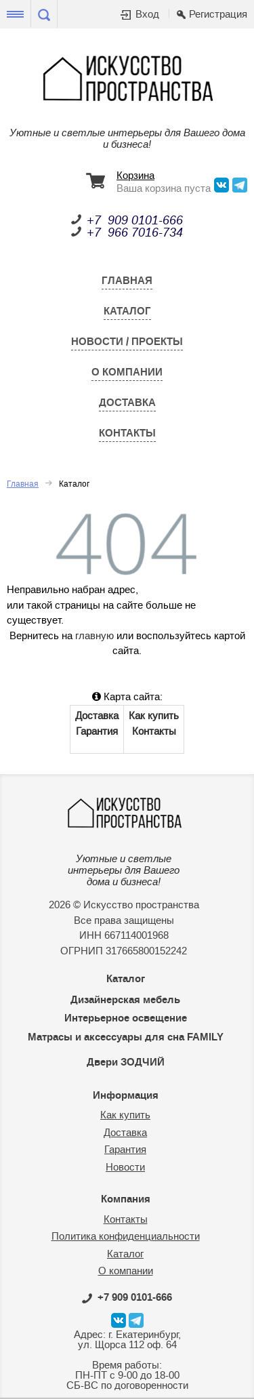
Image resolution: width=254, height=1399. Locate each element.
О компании (127, 372)
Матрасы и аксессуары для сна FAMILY (126, 1037)
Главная (127, 280)
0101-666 (127, 1297)
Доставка (127, 402)
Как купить (154, 716)
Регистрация (218, 15)
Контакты (127, 433)
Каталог (127, 311)
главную (94, 636)
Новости (125, 1167)
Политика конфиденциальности (125, 1236)
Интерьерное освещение (125, 1018)
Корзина (135, 176)
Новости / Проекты (127, 341)
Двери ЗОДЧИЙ (126, 1062)
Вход (147, 15)
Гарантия (97, 731)
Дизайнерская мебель (125, 1000)
